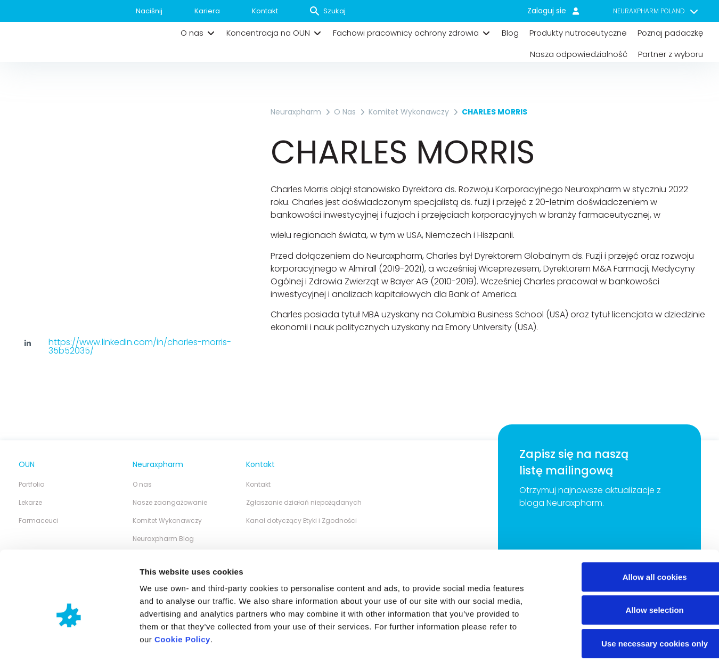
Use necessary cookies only (630, 595)
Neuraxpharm (296, 111)
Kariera (207, 11)
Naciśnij (149, 11)
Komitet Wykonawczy (409, 111)
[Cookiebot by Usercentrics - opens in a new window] (69, 643)
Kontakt (265, 11)
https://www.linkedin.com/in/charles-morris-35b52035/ (139, 346)
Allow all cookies (630, 528)
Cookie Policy (182, 590)
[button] (198, 33)
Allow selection (630, 562)
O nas (345, 111)
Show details (559, 642)
